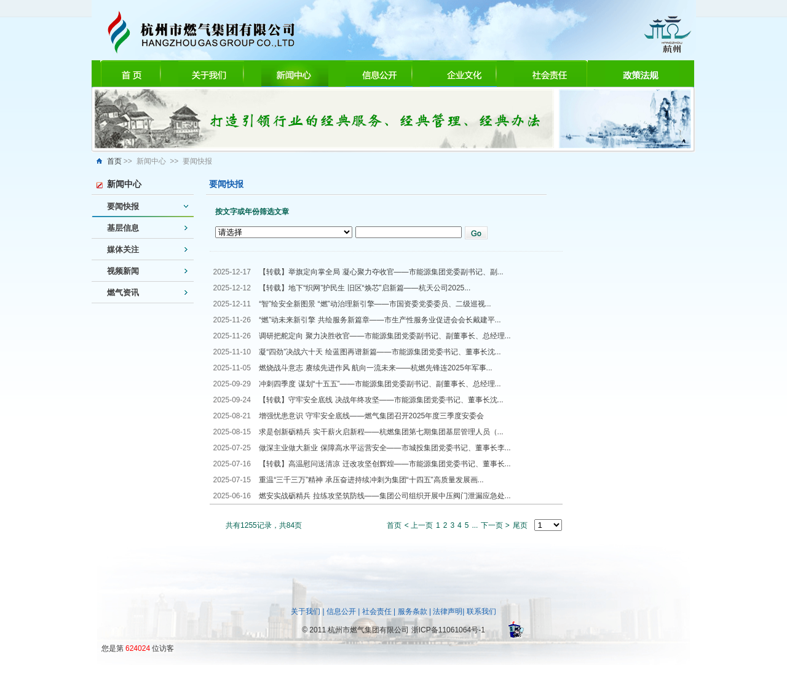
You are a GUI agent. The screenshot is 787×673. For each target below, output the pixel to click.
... (475, 525)
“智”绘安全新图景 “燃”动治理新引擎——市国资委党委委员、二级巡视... (375, 304)
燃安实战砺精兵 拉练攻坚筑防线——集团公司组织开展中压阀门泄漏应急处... (384, 496)
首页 (114, 161)
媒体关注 (123, 249)
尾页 (520, 525)
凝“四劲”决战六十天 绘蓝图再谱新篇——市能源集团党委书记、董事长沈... (379, 352)
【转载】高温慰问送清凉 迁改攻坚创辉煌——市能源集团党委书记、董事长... (384, 464)
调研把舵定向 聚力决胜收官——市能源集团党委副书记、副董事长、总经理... (384, 336)
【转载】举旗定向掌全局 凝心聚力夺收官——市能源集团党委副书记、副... (381, 272)
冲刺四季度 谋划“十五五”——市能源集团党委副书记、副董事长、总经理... (379, 384)
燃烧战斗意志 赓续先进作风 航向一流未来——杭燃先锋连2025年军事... (375, 368)
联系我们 (481, 611)
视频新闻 (123, 271)
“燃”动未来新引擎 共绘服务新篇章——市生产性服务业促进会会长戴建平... (379, 320)
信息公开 (341, 611)
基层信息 (123, 228)
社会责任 (377, 611)
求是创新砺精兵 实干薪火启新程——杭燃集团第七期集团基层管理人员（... (381, 432)
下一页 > (495, 525)
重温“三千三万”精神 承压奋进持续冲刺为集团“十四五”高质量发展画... (371, 480)
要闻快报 (123, 206)
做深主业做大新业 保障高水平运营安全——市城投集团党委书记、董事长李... (384, 448)
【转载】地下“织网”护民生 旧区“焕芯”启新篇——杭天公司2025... (364, 288)
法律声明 (447, 611)
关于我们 (305, 611)
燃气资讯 (123, 292)
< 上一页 (419, 525)
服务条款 (412, 611)
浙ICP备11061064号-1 (448, 630)
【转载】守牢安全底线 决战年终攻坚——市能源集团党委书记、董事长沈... (381, 400)
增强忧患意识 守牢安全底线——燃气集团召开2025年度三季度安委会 (371, 416)
